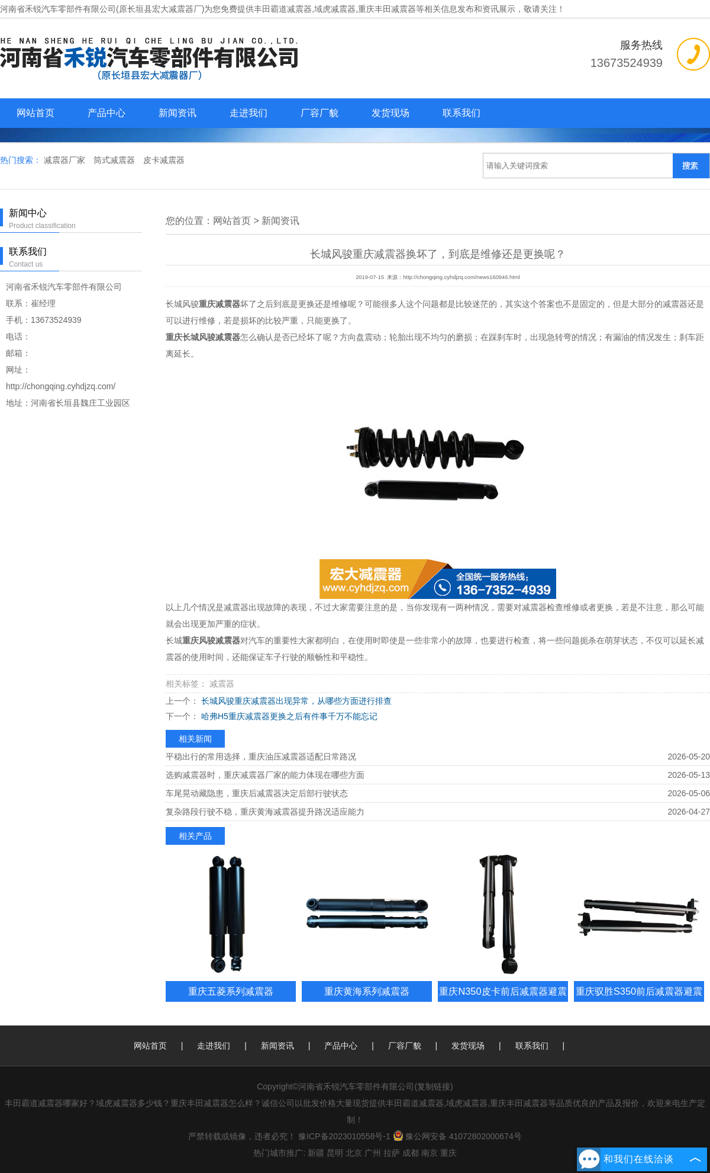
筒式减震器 (115, 160)
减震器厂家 (66, 160)
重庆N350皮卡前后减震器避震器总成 (502, 1001)
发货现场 (390, 113)
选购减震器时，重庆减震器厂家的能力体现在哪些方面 (265, 775)
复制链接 (433, 1086)
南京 (429, 1153)
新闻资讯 (177, 113)
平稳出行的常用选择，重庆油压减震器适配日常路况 (261, 756)
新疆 (316, 1153)
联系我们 (461, 113)
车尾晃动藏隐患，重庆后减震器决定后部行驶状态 (257, 793)
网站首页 (35, 113)
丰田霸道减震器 (283, 9)
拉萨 (391, 1153)
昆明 (335, 1153)
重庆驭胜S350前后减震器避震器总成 (639, 1001)
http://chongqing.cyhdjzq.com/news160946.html (461, 277)
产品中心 (106, 113)
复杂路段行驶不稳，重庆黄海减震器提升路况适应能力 (265, 811)
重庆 (448, 1153)
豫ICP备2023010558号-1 (344, 1136)
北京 (354, 1153)
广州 (372, 1153)
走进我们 (248, 113)
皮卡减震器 (164, 160)
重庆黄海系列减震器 (366, 991)
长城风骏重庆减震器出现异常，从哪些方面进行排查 (295, 701)
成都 (410, 1153)
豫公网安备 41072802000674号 (457, 1136)
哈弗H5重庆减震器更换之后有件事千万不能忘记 (288, 716)
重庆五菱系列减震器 (230, 991)
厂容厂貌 (319, 113)
